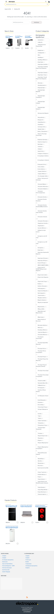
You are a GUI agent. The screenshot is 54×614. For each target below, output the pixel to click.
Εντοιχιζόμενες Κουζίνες (42, 155)
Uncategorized (40, 52)
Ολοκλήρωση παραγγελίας (31, 565)
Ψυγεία (38, 476)
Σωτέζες (39, 413)
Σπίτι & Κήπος (40, 404)
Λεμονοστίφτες (40, 295)
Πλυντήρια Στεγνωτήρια (42, 370)
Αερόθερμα (39, 57)
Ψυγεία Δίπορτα (40, 479)
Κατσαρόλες (39, 247)
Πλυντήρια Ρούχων (41, 356)
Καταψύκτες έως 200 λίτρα (41, 242)
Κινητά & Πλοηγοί (40, 262)
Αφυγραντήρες (40, 129)
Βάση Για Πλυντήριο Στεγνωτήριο (41, 134)
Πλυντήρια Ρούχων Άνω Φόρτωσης (42, 359)
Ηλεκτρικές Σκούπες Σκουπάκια (41, 200)
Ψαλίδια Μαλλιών (41, 474)
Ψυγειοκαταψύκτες (41, 494)
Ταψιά (38, 415)
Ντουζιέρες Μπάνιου (41, 329)
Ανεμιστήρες (39, 62)
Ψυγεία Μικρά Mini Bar (41, 489)
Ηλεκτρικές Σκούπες (41, 197)
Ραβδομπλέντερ (40, 385)
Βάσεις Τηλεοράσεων (41, 131)
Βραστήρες (39, 144)
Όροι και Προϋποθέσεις (7, 563)
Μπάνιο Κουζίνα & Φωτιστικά (41, 320)
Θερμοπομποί (40, 225)
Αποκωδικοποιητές (41, 85)
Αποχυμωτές (39, 119)
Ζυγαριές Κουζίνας (41, 171)
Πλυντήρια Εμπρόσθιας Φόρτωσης (42, 343)
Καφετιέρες (8, 35)
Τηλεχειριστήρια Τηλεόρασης (40, 428)
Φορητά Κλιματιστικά (42, 435)
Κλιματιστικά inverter (41, 274)
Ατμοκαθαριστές (40, 122)
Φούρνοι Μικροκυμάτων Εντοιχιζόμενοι (42, 447)
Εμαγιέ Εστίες (40, 151)
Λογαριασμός (28, 563)
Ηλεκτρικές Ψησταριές (42, 221)
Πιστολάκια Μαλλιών (41, 334)
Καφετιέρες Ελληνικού (42, 258)
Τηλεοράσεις (40, 423)
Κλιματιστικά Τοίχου (41, 281)
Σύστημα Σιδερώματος (42, 409)
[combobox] (25, 4)
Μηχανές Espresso (41, 300)
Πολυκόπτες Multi (40, 380)
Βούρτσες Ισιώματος (41, 141)
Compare (4, 555)
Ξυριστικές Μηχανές (41, 332)
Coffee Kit (39, 42)
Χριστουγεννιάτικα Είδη (42, 467)
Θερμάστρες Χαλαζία (41, 223)
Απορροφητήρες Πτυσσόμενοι (40, 96)
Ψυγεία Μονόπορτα (41, 491)
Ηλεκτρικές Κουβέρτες (42, 188)
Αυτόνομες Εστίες (41, 126)
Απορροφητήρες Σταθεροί (40, 102)
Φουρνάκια (39, 438)
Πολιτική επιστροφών (7, 567)
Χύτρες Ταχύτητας (41, 472)
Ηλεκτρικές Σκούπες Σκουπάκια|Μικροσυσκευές (42, 206)
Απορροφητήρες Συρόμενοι (40, 108)
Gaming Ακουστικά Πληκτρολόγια (41, 45)
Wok (38, 55)
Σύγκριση (28, 567)
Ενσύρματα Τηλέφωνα (42, 153)
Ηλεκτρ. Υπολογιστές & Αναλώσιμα (42, 179)
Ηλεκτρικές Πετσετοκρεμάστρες (40, 192)
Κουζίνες (39, 283)
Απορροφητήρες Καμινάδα (40, 90)
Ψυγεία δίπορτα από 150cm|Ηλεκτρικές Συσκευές (42, 482)
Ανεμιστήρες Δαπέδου (41, 64)
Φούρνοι (39, 440)
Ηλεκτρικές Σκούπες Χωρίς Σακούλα (41, 211)
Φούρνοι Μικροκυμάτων (42, 442)
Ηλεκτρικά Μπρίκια (28, 35)
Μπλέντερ (39, 327)
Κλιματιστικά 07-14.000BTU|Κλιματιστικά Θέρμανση (41, 269)
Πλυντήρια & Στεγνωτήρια (39, 337)
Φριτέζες (39, 460)
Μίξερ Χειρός (40, 317)
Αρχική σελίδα (8, 9)
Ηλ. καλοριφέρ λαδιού (17, 36)
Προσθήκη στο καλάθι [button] (12, 48)
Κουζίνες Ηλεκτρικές (41, 286)
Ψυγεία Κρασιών (40, 487)
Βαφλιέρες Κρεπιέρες (41, 139)
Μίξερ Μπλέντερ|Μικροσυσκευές (40, 312)
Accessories (39, 39)
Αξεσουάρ (39, 83)
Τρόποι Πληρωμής (6, 571)
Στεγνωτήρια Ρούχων (41, 407)
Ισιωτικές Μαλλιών (41, 228)
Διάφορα (39, 148)
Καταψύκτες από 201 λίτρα (41, 237)
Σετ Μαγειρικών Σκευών (42, 395)
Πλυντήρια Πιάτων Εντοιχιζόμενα (41, 351)
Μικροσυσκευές (40, 306)
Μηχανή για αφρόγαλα (42, 302)
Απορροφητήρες (40, 87)
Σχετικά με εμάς (5, 569)
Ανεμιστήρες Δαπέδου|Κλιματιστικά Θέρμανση (42, 67)
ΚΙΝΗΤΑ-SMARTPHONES (42, 265)
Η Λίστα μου (28, 559)
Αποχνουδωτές (40, 117)
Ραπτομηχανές (40, 387)
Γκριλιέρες (39, 146)
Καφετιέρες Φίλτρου (41, 260)
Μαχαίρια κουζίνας (41, 297)
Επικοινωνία (4, 561)
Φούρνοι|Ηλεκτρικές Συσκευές (41, 453)
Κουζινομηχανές (40, 288)
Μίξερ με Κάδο (40, 309)
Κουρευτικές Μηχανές (41, 290)
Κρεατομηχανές (40, 293)
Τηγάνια (38, 418)
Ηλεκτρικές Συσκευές (41, 216)
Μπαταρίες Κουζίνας (41, 325)
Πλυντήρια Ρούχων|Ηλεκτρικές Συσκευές (41, 365)
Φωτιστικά (39, 465)
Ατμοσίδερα (39, 124)
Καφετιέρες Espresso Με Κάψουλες (42, 253)
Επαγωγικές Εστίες (41, 164)
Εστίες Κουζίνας (40, 169)
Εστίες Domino (40, 166)
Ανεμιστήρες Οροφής (41, 72)
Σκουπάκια (39, 402)
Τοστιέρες (39, 433)
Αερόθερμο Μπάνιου (41, 59)
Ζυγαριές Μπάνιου (41, 173)
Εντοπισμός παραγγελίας (8, 559)
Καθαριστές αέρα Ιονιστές (41, 231)
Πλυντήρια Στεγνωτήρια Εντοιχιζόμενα (42, 375)
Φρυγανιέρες (40, 463)
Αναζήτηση (47, 4)
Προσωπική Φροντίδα (41, 383)
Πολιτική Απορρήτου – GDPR (8, 565)
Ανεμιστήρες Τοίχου (41, 74)
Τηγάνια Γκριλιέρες (41, 420)
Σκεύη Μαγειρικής (41, 400)
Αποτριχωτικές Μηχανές (42, 113)
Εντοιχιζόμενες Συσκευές (42, 160)
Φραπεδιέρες (40, 458)
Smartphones (39, 50)
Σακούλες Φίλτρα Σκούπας (41, 390)
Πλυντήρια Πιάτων (41, 348)
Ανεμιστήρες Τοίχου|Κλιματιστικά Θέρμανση (41, 78)
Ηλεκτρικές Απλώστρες (42, 186)
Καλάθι (27, 561)
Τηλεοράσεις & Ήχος (41, 425)
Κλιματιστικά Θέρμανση (42, 277)
